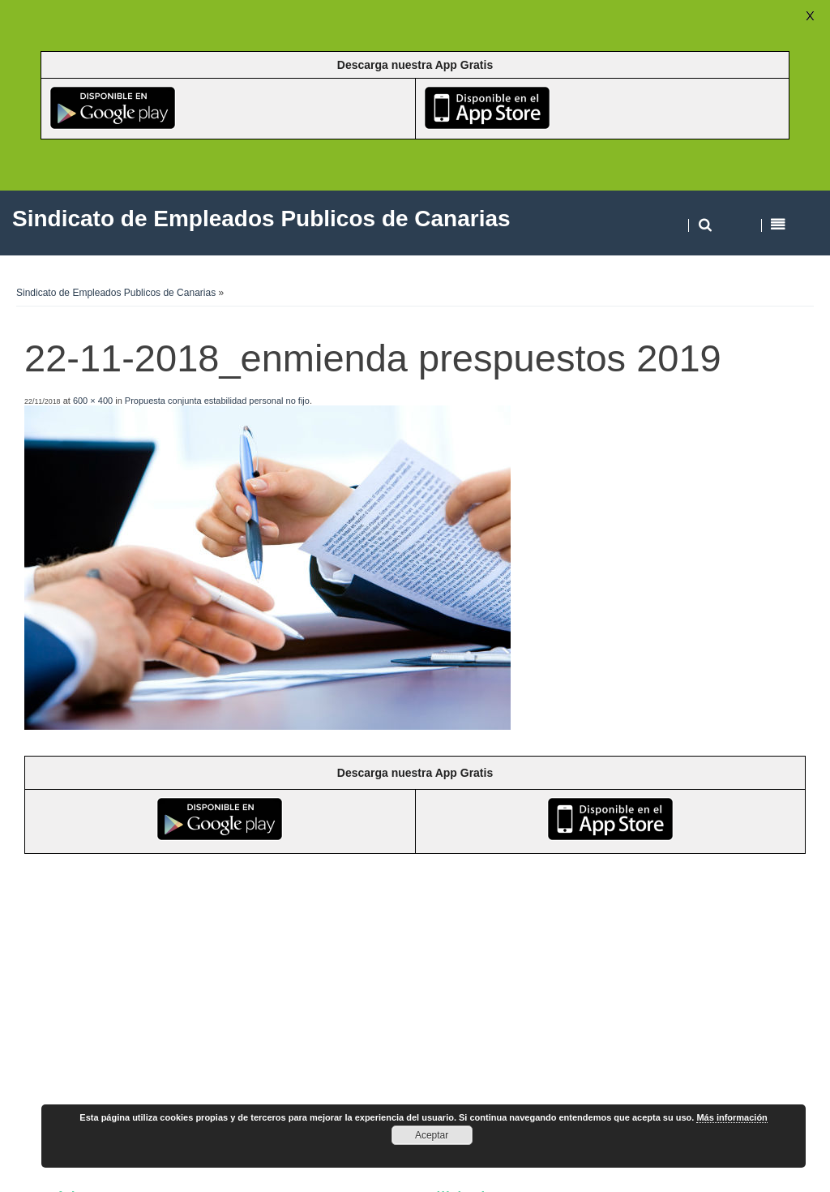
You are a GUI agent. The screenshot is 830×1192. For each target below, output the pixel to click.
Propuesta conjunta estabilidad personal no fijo (217, 400)
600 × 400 (93, 400)
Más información (731, 1117)
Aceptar (431, 1135)
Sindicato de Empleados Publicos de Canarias (116, 292)
